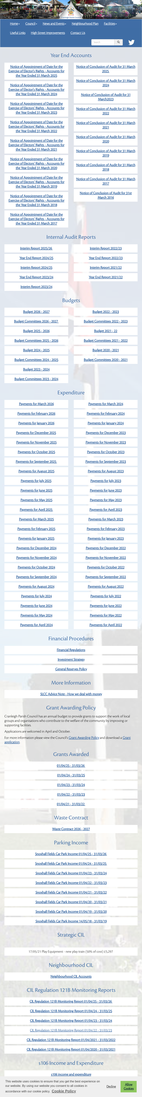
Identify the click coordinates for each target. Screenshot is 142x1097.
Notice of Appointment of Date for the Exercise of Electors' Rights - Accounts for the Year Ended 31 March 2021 (36, 145)
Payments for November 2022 (106, 558)
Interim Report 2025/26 (36, 248)
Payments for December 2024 (36, 548)
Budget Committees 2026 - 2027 (36, 321)
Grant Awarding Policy (84, 738)
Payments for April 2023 (105, 510)
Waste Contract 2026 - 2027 (71, 829)
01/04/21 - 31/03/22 (71, 804)
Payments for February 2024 (106, 413)
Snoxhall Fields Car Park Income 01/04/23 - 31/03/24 (71, 873)
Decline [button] (111, 1086)
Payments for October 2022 (105, 567)
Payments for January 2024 (106, 423)
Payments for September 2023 (105, 461)
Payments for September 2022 (105, 577)
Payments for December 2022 (106, 548)
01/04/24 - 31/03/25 (71, 775)
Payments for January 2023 (106, 538)
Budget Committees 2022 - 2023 (106, 321)
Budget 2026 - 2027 (36, 312)
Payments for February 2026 (36, 413)
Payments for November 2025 (36, 442)
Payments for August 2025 (36, 471)
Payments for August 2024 (36, 586)
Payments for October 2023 (105, 452)
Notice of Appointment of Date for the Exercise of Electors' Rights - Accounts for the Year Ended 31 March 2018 (36, 200)
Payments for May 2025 (36, 500)
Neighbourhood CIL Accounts (71, 976)
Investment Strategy (71, 659)
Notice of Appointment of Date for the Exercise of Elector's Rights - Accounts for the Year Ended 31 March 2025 (36, 71)
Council (31, 24)
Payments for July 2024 (36, 596)
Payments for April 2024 (36, 625)
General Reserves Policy (71, 669)
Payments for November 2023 (106, 442)
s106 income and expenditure (71, 1074)
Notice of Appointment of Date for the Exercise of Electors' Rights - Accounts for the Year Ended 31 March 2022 (36, 126)
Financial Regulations (71, 650)
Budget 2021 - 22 (105, 331)
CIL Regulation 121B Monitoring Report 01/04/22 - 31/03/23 (71, 1030)
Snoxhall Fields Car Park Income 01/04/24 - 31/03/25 (71, 863)
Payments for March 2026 (36, 404)
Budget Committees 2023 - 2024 (36, 379)
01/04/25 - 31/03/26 (71, 765)
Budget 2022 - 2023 (105, 312)
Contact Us (77, 33)
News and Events (54, 24)
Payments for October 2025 (36, 452)
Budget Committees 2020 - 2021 (106, 360)
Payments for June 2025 (36, 490)
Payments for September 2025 (36, 461)
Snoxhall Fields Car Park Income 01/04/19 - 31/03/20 (71, 911)
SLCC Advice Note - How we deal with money (71, 694)
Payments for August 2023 (106, 471)
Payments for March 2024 (105, 404)
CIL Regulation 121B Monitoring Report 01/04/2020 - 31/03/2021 (71, 1049)
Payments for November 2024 (36, 558)
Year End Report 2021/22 (106, 277)
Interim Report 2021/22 (106, 267)
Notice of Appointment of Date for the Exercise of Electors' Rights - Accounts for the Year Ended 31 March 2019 (36, 182)
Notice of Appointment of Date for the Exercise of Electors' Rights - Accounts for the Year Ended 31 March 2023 (36, 108)
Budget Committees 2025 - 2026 (36, 340)
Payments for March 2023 (105, 519)
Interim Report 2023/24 (36, 287)
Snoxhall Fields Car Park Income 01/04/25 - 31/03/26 (71, 854)
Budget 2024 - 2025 (36, 350)
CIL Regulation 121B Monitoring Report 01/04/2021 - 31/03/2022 (71, 1040)
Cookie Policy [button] (64, 1091)
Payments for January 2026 (36, 423)
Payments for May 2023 (106, 500)
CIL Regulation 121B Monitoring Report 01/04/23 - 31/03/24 (71, 1021)
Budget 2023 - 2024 (36, 369)
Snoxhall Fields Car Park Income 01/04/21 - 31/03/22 (71, 892)
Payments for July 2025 (36, 481)
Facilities (110, 24)
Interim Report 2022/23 (106, 248)
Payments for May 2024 (36, 615)
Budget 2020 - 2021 (105, 350)
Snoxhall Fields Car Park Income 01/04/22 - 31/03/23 (71, 883)
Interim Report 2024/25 (36, 267)
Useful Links (17, 33)
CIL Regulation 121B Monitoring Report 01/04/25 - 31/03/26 (71, 1001)
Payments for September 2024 (36, 577)
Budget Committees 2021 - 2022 (106, 340)
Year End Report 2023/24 (36, 277)
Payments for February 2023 (106, 529)
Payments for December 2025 (36, 433)
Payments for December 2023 (106, 433)
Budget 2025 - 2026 (36, 331)
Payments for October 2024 (36, 567)
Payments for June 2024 (36, 606)
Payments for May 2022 (106, 615)
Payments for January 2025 (36, 538)
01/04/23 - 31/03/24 (71, 785)
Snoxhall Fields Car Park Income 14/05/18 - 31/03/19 (71, 921)
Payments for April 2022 (105, 625)
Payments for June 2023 (106, 490)
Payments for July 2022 (105, 596)
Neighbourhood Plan (85, 24)
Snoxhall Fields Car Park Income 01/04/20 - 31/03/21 (71, 902)
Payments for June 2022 (106, 606)
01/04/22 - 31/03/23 (71, 794)
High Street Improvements (48, 33)
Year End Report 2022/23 (106, 258)
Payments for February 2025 (36, 529)
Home (15, 24)
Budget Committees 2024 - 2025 (36, 360)
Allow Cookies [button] (129, 1086)
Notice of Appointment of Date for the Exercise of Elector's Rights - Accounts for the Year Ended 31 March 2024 (36, 89)
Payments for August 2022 (106, 586)
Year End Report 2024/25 (36, 258)
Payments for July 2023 (105, 481)
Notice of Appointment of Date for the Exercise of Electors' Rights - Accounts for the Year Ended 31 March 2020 (36, 163)
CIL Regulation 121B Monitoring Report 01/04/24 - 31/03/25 (71, 1011)
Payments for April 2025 (36, 510)
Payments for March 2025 (36, 519)
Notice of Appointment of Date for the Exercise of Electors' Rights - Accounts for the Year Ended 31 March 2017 (36, 219)
